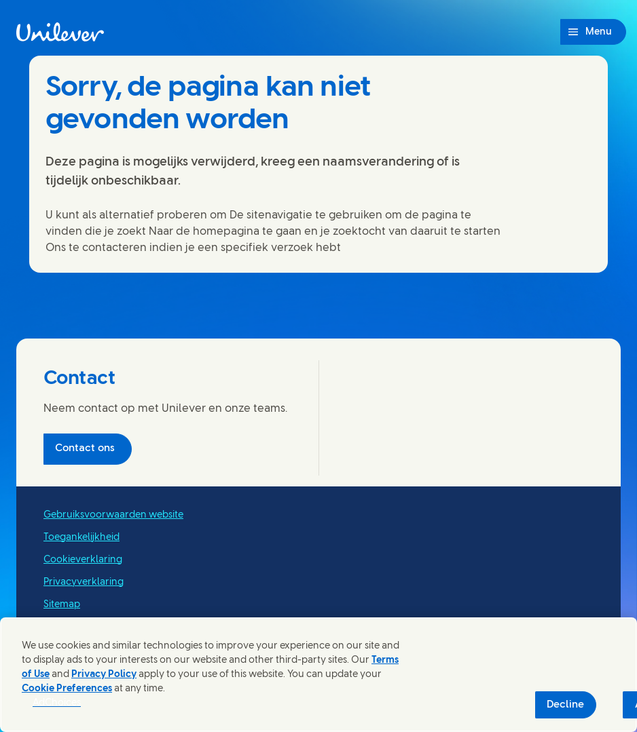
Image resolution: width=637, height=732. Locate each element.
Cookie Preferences (67, 689)
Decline (565, 704)
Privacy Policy (103, 675)
